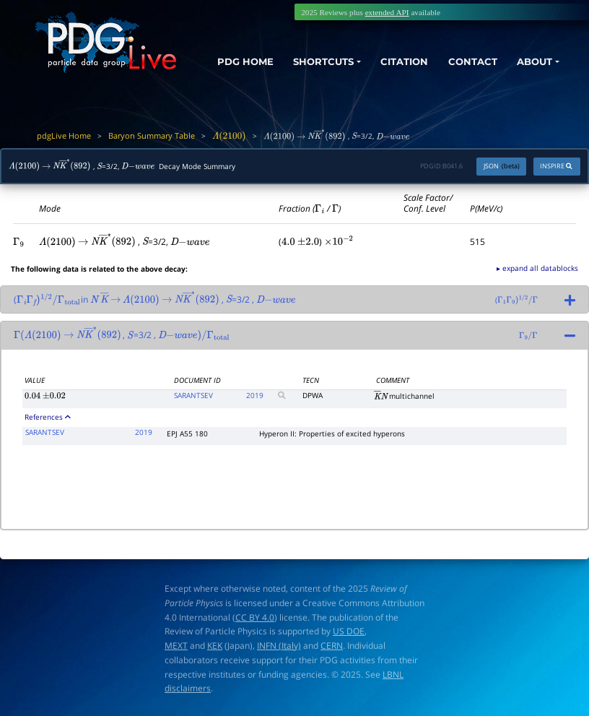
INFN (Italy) (279, 645)
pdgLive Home (64, 135)
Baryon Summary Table (151, 135)
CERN (331, 645)
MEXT (176, 645)
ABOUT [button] (531, 60)
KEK (214, 645)
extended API (387, 12)
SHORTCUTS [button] (307, 60)
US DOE (349, 631)
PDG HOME (217, 73)
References (47, 417)
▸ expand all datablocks (537, 268)
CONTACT (466, 60)
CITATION (394, 60)
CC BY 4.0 (254, 617)
